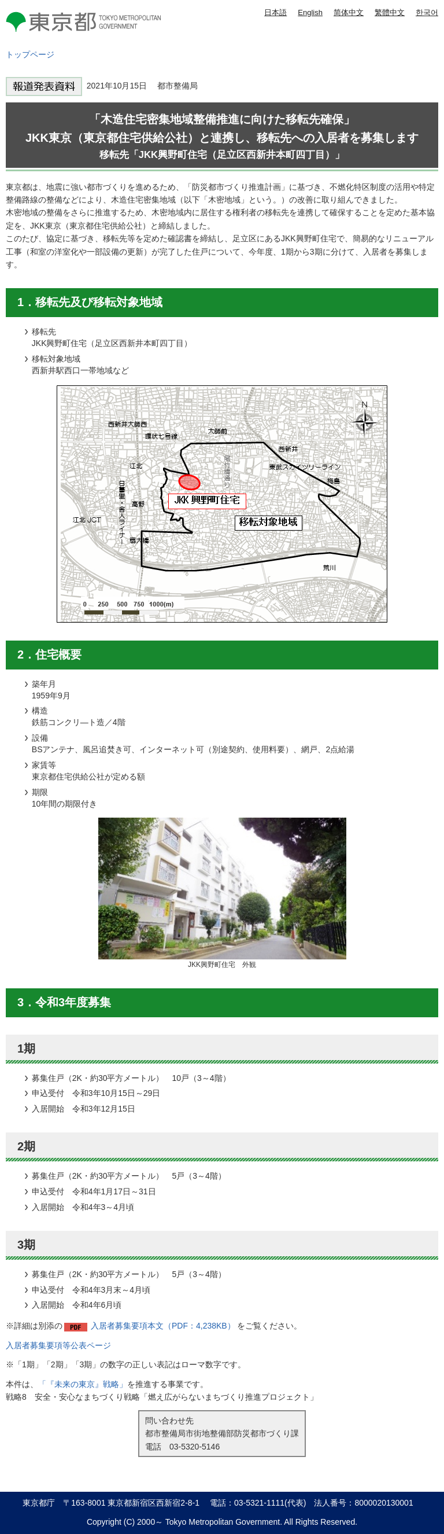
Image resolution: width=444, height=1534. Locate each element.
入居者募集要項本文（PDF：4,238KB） (163, 1325)
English (310, 12)
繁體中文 (390, 12)
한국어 (427, 12)
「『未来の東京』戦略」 (82, 1384)
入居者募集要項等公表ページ (58, 1345)
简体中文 (349, 12)
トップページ (30, 54)
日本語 (275, 12)
